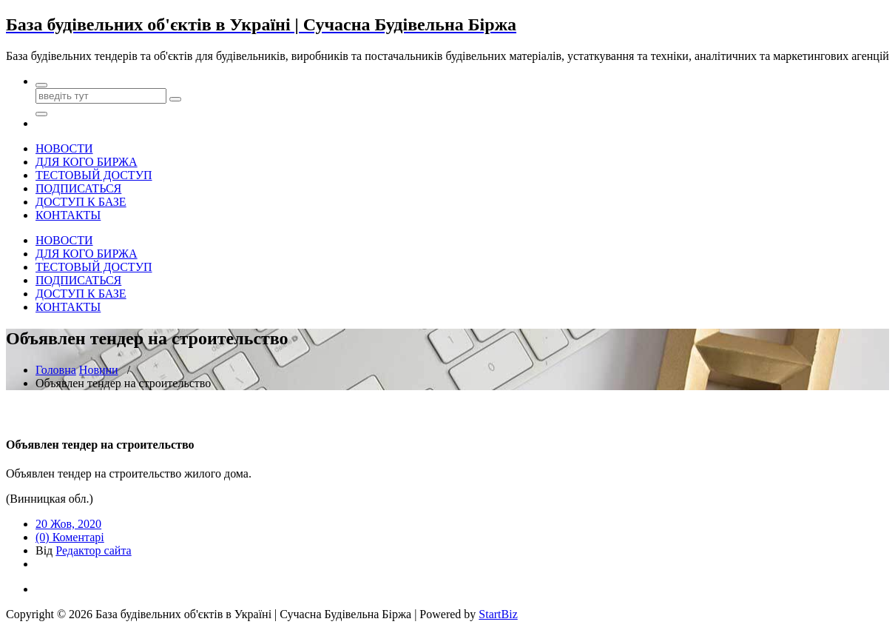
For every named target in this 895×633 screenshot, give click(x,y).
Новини (98, 370)
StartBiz (498, 614)
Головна (56, 370)
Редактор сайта (93, 550)
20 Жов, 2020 (68, 524)
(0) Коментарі (70, 537)
